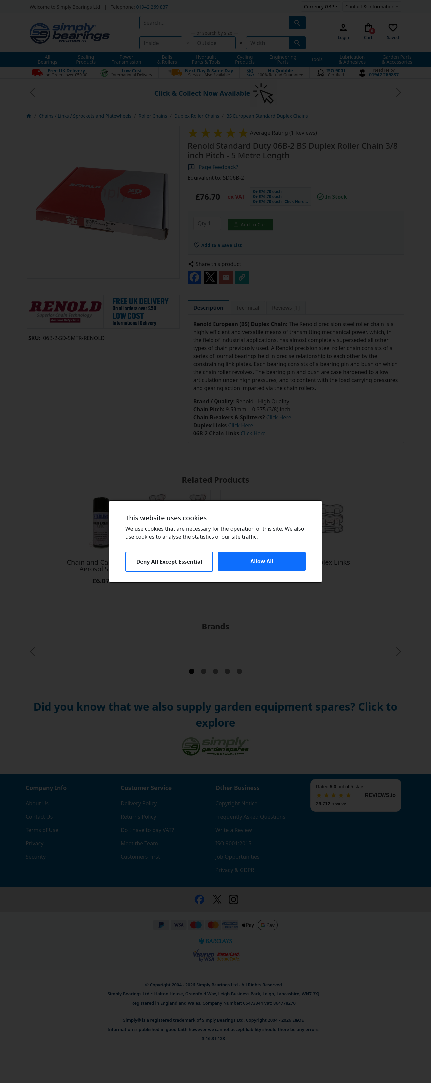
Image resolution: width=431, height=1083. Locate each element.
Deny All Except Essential (169, 561)
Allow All (261, 561)
